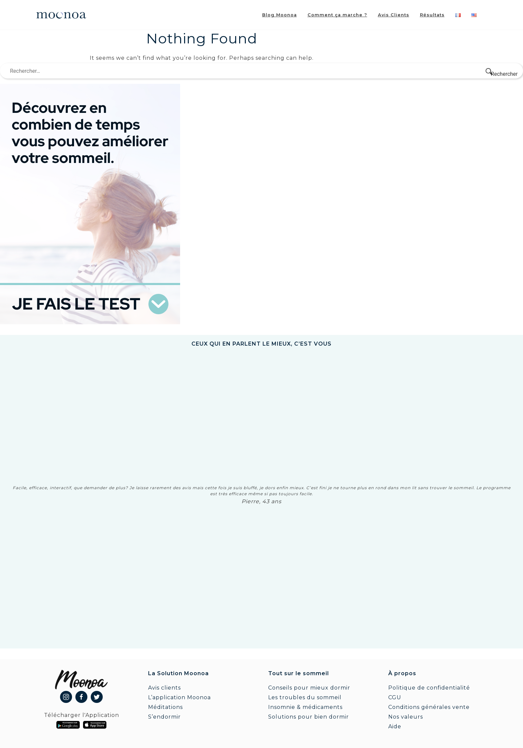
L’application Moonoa (179, 697)
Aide (394, 726)
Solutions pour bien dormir (308, 717)
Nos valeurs (405, 717)
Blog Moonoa (279, 14)
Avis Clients (393, 14)
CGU (394, 697)
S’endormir (164, 717)
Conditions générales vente (429, 707)
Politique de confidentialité (429, 688)
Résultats (432, 14)
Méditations (165, 707)
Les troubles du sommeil (305, 697)
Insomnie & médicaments (305, 707)
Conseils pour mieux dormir (309, 688)
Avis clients (164, 688)
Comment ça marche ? (337, 14)
